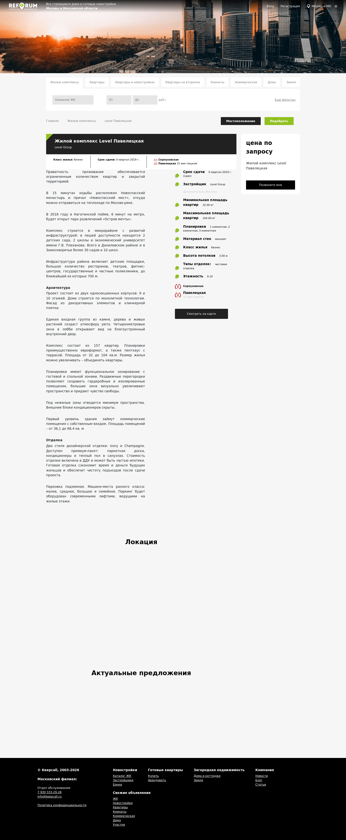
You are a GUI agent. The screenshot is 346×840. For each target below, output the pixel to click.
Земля (291, 82)
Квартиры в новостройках (135, 82)
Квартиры (96, 82)
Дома (272, 82)
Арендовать (157, 780)
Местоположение (240, 121)
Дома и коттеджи (207, 776)
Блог (259, 780)
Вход (270, 6)
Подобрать (279, 121)
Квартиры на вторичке (183, 82)
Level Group (63, 147)
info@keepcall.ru (49, 796)
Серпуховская (168, 159)
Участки (119, 824)
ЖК (115, 798)
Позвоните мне (270, 185)
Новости (261, 776)
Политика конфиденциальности (61, 805)
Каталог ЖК (122, 776)
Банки (117, 784)
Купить (153, 776)
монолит (220, 239)
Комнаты (217, 82)
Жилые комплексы (64, 82)
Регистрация (290, 6)
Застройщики (123, 780)
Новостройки (123, 803)
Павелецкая (167, 163)
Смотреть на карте (201, 314)
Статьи (260, 784)
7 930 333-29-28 (49, 792)
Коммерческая (246, 82)
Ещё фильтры (285, 99)
